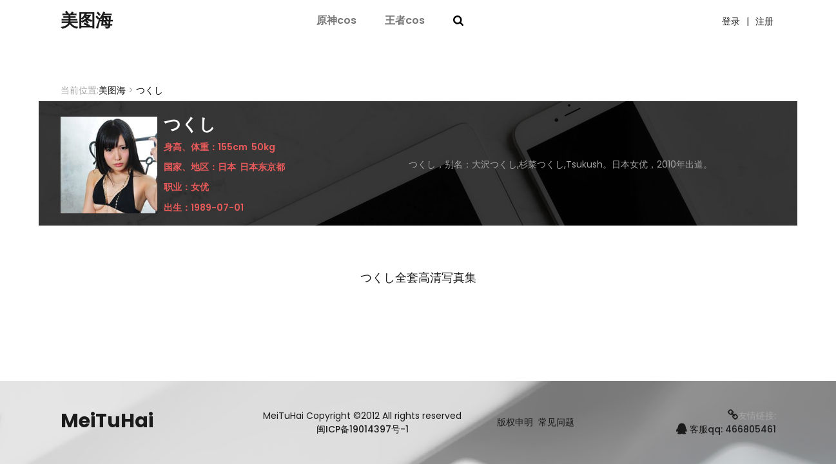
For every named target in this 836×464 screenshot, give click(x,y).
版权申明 (515, 422)
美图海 (90, 21)
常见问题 (556, 422)
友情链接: (752, 415)
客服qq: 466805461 (726, 429)
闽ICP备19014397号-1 (362, 429)
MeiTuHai (107, 420)
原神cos (336, 21)
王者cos (405, 21)
